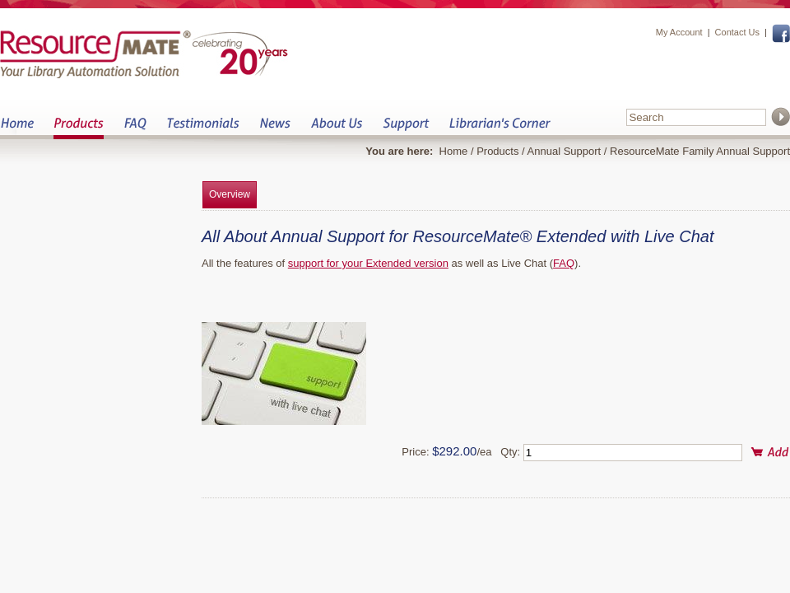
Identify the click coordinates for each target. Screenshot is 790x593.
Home (17, 128)
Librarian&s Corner (500, 128)
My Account (679, 32)
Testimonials (202, 128)
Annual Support (564, 151)
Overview (229, 194)
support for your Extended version (368, 263)
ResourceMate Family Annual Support (700, 151)
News (274, 128)
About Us (336, 128)
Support (406, 128)
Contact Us (737, 32)
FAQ (134, 128)
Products (78, 128)
